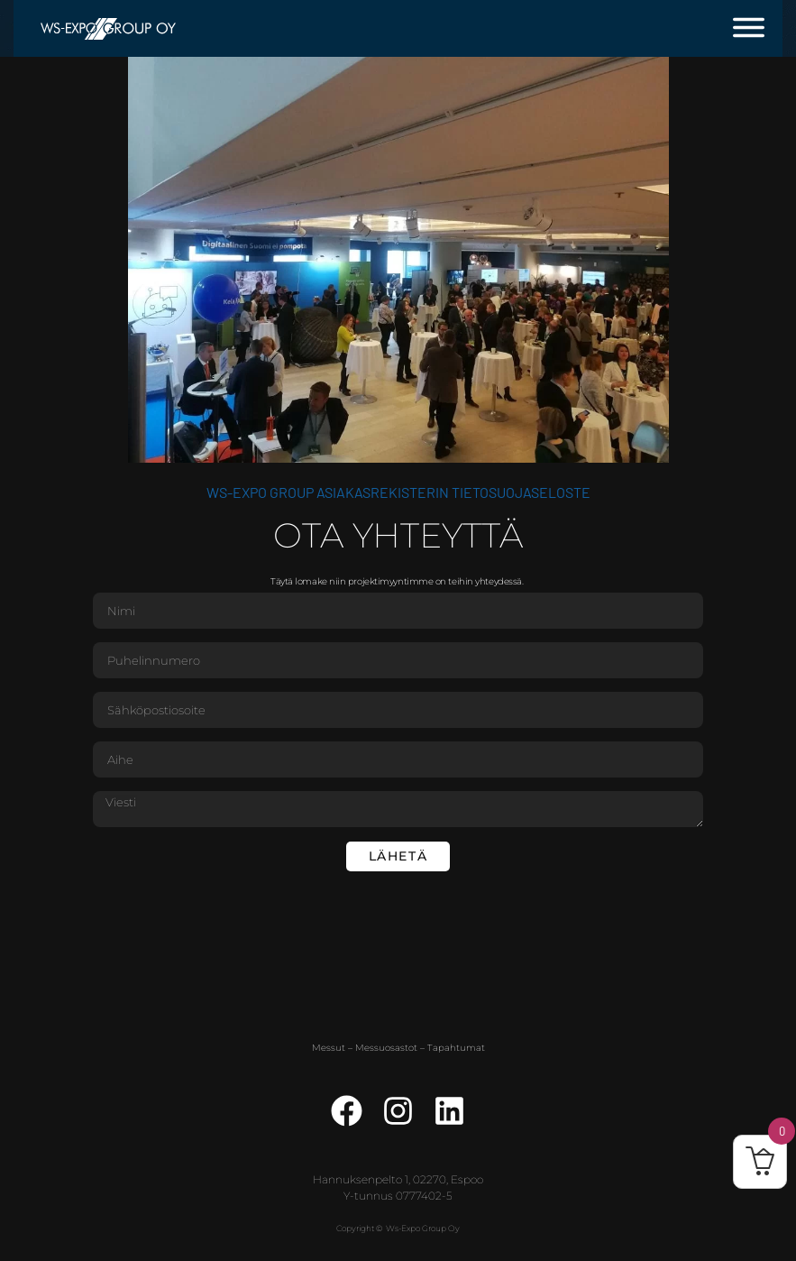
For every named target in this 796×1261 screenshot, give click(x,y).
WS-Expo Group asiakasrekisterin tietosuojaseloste (398, 492)
